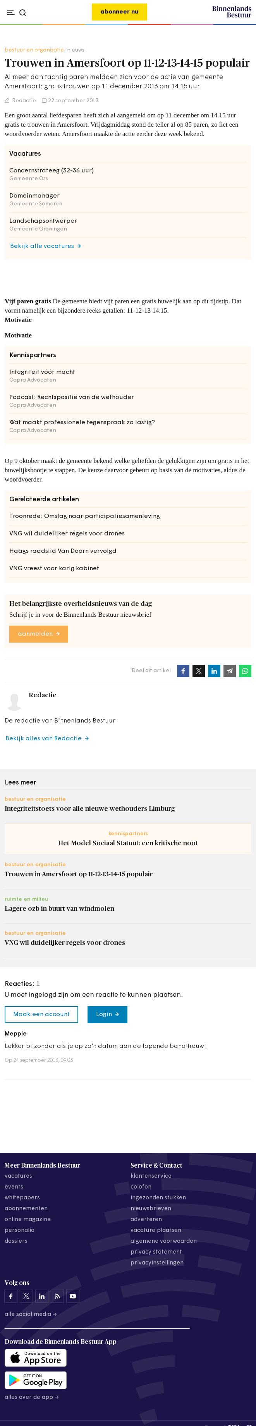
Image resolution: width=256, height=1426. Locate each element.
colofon (141, 1187)
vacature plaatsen (156, 1230)
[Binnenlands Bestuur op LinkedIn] (42, 1296)
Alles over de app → (32, 1397)
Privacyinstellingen (157, 1263)
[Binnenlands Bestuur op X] (26, 1296)
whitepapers (22, 1198)
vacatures (18, 1176)
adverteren (146, 1220)
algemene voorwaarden (164, 1241)
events (14, 1187)
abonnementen (26, 1209)
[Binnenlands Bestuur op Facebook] (11, 1296)
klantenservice (151, 1176)
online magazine (28, 1220)
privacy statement (156, 1252)
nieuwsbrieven (151, 1209)
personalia (19, 1230)
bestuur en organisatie (34, 50)
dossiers (16, 1241)
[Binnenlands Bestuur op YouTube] (73, 1296)
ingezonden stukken (158, 1198)
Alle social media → (31, 1315)
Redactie (23, 101)
